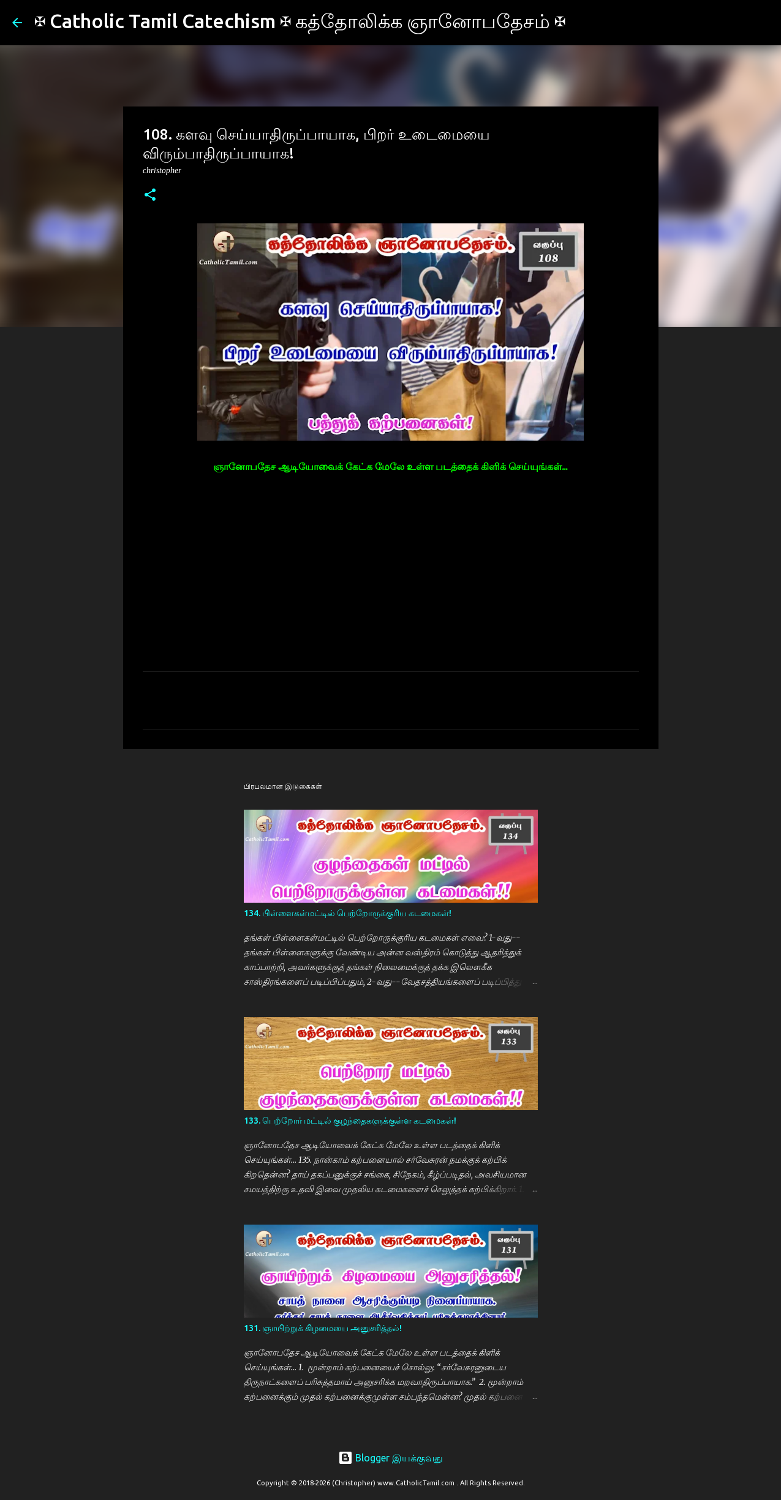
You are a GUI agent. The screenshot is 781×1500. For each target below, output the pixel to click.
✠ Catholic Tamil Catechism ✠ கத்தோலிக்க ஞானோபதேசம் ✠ (299, 21)
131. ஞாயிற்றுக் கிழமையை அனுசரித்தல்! (323, 1328)
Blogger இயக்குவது (390, 1457)
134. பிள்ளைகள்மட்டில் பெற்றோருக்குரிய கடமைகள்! (347, 913)
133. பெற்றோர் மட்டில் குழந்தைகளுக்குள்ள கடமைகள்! (350, 1120)
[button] (150, 195)
